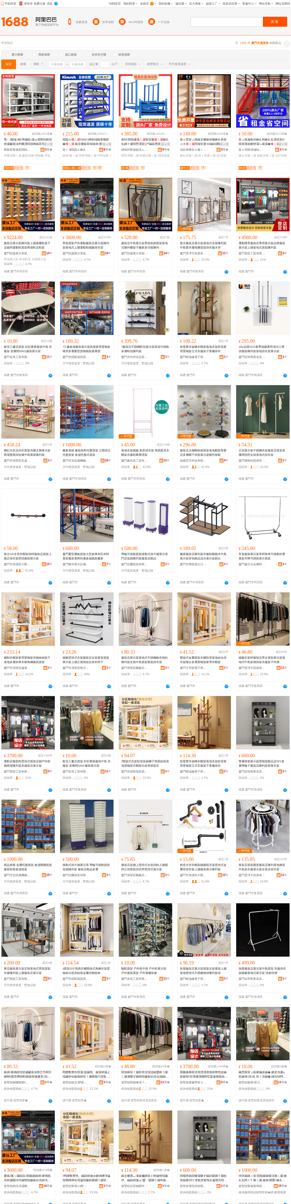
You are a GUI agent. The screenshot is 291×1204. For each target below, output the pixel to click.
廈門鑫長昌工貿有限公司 (134, 460)
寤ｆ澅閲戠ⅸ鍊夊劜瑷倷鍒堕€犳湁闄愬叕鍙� (76, 149)
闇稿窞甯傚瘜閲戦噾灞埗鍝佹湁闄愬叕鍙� (17, 149)
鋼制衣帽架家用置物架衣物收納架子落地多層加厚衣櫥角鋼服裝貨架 (27, 660)
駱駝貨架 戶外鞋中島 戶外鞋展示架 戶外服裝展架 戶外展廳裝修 (143, 971)
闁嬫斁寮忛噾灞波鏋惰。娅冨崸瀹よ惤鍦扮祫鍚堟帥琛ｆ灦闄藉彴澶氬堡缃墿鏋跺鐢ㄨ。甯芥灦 (86, 1075)
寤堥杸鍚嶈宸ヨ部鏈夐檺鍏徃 (252, 1082)
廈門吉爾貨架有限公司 (134, 564)
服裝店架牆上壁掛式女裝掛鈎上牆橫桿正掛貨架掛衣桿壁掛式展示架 (144, 867)
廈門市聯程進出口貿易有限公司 (193, 564)
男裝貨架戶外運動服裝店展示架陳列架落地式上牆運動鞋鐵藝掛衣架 (86, 245)
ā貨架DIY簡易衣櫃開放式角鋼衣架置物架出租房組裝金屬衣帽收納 (86, 971)
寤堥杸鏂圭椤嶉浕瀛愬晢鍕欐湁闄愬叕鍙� (76, 1082)
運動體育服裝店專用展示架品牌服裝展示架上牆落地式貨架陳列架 (262, 245)
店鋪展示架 (39, 259)
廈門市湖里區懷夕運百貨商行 (76, 668)
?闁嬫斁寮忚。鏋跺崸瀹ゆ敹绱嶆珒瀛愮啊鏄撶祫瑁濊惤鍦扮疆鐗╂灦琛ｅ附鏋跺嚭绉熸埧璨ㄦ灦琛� (86, 1178)
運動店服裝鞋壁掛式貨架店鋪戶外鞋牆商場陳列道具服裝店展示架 (27, 763)
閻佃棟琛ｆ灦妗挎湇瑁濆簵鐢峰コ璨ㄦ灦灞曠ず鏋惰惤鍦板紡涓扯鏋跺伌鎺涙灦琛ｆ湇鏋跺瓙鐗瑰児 (145, 1075)
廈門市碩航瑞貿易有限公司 (76, 357)
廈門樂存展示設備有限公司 (76, 564)
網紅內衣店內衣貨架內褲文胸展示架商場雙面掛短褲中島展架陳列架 (27, 453)
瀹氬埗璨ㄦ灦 (265, 155)
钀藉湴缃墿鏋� (32, 155)
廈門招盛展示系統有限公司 (17, 253)
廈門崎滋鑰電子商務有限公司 (193, 357)
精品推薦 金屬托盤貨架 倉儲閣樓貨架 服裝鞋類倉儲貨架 (28, 867)
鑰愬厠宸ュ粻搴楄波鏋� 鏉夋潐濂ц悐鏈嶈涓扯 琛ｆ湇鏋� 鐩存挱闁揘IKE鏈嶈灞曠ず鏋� (263, 1075)
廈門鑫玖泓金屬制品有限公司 (252, 564)
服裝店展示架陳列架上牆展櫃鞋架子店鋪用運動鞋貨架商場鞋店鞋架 (27, 245)
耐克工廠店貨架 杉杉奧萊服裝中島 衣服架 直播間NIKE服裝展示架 (28, 349)
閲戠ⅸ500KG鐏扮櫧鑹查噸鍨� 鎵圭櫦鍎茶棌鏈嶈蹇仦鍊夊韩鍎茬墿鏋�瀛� (86, 142)
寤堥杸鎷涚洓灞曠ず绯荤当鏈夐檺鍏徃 (17, 1186)
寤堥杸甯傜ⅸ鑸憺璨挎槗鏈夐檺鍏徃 (76, 1186)
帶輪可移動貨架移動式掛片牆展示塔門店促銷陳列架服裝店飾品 (144, 556)
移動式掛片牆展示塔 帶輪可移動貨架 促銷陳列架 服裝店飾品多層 (86, 867)
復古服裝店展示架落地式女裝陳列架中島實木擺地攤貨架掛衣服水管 (203, 245)
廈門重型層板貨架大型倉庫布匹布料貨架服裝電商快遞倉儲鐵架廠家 (86, 556)
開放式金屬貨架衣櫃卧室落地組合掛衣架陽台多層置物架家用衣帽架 (203, 660)
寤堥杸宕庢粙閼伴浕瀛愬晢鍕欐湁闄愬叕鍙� (134, 1186)
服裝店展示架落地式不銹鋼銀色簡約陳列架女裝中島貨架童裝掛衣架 (144, 660)
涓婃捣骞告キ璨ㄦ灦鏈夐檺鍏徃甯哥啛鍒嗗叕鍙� (193, 149)
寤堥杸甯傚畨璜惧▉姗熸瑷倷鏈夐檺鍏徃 (252, 1186)
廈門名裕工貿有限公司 (17, 357)
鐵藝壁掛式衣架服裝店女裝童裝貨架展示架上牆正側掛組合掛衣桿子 (86, 660)
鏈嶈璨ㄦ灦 (70, 155)
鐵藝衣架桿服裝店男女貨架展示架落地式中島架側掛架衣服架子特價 (262, 660)
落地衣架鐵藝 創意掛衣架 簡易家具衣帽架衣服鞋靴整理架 (145, 453)
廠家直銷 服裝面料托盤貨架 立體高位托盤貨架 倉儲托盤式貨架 (87, 453)
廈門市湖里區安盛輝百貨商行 (17, 460)
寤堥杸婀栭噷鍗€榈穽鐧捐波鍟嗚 (17, 1082)
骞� (48, 149)
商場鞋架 (25, 259)
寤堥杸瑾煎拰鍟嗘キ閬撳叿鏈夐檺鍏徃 (193, 1186)
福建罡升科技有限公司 (193, 460)
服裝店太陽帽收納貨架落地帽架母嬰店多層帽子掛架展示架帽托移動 (203, 453)
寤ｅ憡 (48, 144)
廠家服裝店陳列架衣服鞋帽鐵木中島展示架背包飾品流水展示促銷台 (203, 556)
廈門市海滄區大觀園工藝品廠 (17, 564)
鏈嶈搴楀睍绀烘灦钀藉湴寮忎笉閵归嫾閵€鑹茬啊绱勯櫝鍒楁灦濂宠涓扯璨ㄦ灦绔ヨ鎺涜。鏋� (27, 1075)
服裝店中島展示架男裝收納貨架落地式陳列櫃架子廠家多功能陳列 (144, 245)
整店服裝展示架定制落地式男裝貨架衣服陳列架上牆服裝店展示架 (27, 971)
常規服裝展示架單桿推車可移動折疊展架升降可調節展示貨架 (262, 556)
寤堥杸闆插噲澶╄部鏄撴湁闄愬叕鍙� (134, 1082)
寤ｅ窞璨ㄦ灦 (207, 155)
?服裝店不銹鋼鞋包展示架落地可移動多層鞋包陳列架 (145, 349)
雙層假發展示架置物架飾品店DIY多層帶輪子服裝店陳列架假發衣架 (261, 763)
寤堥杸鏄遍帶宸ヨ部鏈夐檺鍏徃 (193, 1082)
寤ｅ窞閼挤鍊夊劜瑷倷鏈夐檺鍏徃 (252, 149)
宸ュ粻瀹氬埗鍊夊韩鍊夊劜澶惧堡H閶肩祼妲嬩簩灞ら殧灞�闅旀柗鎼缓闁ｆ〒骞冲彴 (262, 142)
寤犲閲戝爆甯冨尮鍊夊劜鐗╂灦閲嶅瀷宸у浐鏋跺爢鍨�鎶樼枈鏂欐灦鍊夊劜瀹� (145, 142)
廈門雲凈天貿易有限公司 (193, 253)
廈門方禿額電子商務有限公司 (193, 668)
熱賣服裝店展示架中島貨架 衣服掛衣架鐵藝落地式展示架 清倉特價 (262, 971)
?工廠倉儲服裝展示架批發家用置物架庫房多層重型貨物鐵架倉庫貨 (86, 349)
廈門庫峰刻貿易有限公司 (252, 460)
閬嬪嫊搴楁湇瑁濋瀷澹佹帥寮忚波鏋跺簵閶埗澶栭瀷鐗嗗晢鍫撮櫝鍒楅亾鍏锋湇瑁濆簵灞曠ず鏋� (203, 1075)
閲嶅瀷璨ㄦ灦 (88, 155)
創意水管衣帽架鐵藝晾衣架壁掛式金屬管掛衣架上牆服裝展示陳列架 (203, 867)
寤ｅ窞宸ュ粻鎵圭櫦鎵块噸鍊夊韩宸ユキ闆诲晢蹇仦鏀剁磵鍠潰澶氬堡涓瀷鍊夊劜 (203, 142)
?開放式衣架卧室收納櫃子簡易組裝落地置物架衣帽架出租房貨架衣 (145, 763)
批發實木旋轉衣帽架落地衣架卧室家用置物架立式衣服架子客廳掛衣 (203, 349)
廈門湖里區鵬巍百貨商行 (134, 668)
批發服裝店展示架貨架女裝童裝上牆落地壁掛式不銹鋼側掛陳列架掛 (203, 971)
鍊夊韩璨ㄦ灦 (188, 155)
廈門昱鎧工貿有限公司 (252, 253)
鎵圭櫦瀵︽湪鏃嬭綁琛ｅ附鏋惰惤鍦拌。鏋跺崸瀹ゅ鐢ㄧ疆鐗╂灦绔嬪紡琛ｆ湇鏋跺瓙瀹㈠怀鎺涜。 (145, 1178)
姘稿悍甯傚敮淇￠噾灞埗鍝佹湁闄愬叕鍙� (134, 149)
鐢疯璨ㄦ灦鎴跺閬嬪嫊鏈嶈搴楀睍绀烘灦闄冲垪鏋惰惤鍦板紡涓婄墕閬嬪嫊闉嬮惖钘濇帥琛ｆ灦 (27, 1178)
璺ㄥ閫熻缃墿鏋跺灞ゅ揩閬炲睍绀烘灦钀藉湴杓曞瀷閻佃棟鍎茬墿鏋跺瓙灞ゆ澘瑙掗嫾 (28, 142)
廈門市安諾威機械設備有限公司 (76, 460)
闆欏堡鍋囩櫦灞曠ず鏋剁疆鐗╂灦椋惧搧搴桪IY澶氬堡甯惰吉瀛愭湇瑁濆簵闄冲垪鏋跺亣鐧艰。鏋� (203, 1178)
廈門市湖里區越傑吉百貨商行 (17, 668)
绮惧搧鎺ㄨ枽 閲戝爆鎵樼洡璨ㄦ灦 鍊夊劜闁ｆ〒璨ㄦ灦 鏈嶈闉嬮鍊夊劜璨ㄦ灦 (263, 1178)
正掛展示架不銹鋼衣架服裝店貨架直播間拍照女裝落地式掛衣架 (262, 453)
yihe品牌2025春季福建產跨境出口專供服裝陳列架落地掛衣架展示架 (261, 349)
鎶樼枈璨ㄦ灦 (148, 155)
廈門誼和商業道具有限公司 (252, 357)
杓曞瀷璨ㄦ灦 (12, 155)
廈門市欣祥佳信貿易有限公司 (134, 357)
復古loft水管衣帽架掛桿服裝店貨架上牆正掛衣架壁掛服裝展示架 (28, 556)
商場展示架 (11, 259)
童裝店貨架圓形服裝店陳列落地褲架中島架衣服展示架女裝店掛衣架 (262, 867)
